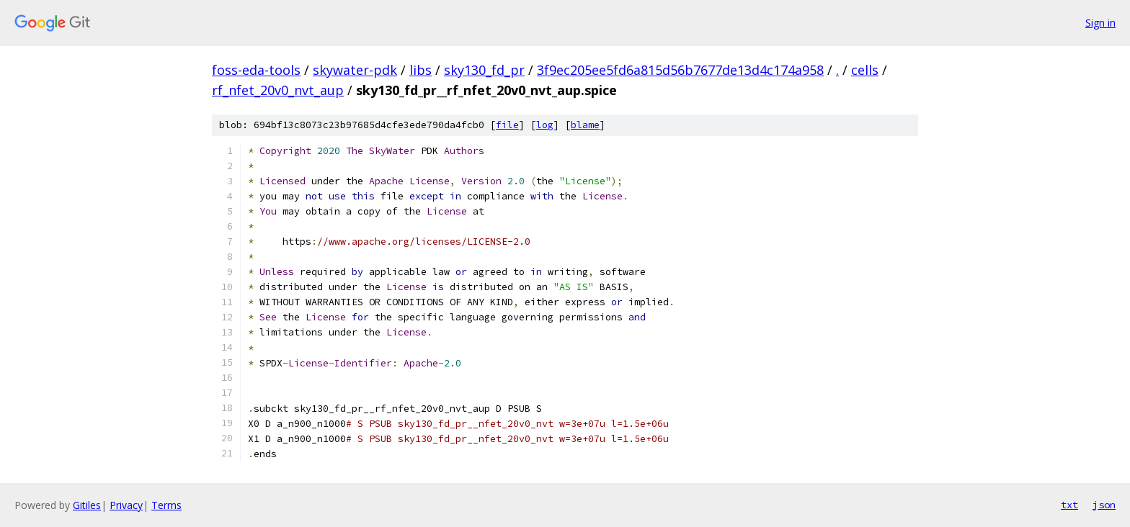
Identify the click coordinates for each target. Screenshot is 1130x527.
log (544, 125)
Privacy (126, 505)
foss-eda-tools (256, 69)
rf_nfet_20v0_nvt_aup (278, 90)
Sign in (1100, 23)
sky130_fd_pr (484, 69)
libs (420, 69)
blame (585, 125)
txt (1069, 504)
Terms (166, 505)
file (507, 125)
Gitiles (87, 505)
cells (864, 69)
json (1104, 504)
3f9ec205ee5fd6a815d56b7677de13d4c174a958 (680, 69)
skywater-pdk (355, 69)
